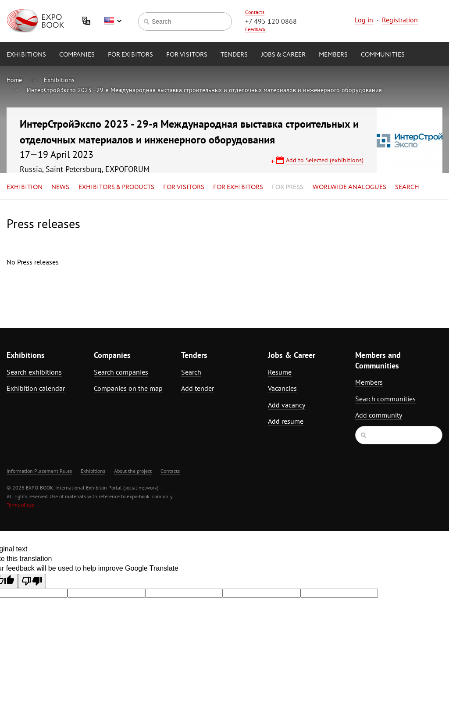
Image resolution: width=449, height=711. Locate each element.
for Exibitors (130, 54)
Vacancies (282, 388)
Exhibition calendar (36, 388)
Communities (383, 54)
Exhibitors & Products (116, 187)
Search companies (121, 372)
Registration (400, 19)
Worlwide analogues (349, 187)
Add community (378, 415)
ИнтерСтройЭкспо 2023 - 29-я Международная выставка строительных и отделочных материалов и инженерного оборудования (204, 90)
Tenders (234, 54)
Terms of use (20, 504)
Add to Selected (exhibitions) (324, 160)
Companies (77, 54)
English (113, 21)
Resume (280, 372)
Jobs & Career (283, 54)
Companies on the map (128, 388)
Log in (364, 19)
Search (407, 187)
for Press (287, 187)
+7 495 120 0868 (271, 21)
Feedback (255, 29)
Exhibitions (26, 54)
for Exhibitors (238, 187)
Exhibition (25, 187)
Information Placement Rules (39, 471)
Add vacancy (286, 404)
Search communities (385, 398)
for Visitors (186, 54)
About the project (133, 471)
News (60, 187)
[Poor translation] (32, 581)
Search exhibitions (34, 372)
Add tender (197, 388)
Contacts (254, 12)
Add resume (285, 421)
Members (333, 54)
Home (14, 80)
